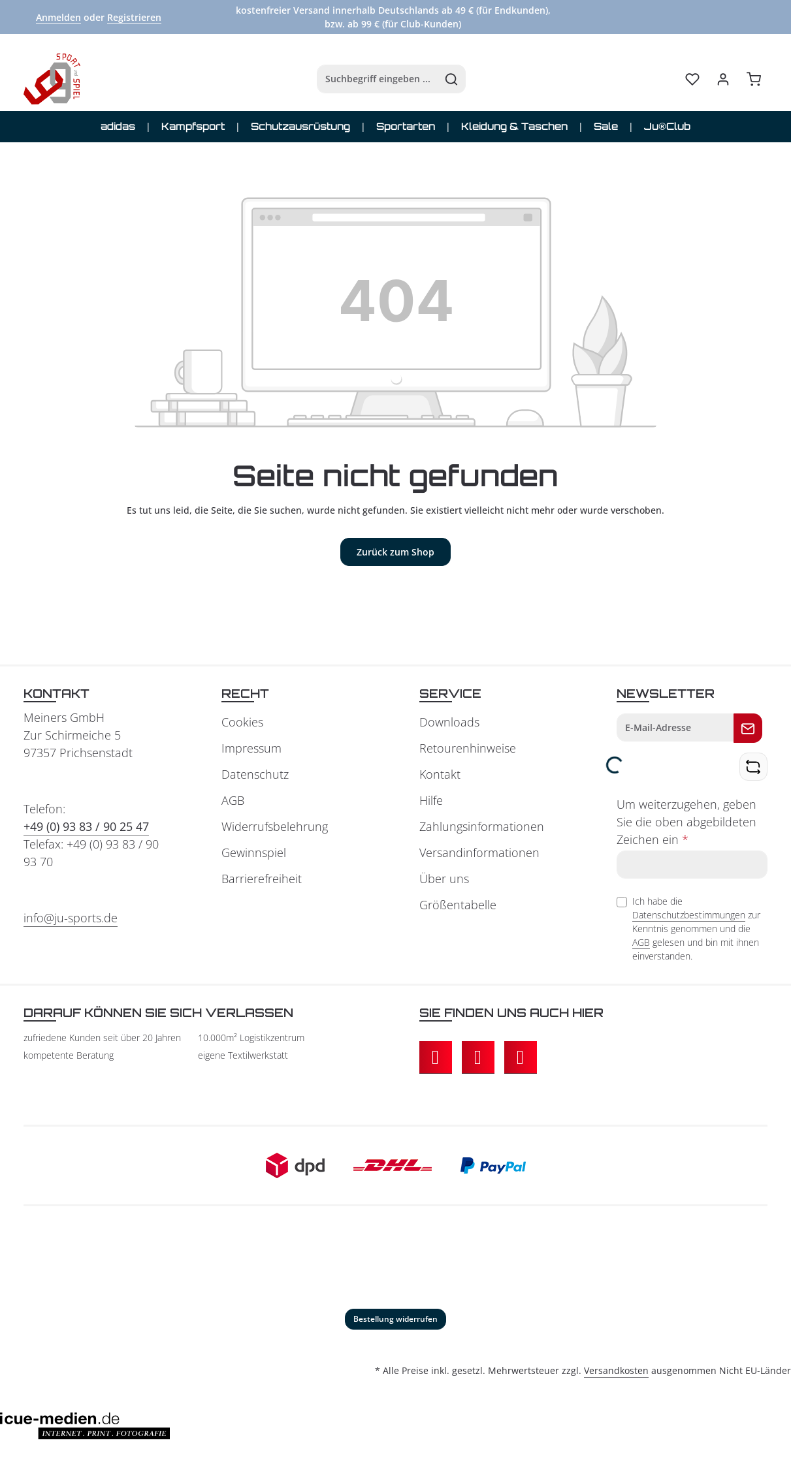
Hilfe (431, 801)
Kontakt (439, 775)
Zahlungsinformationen (481, 828)
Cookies (242, 723)
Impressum (251, 749)
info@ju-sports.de (71, 919)
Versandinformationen (479, 854)
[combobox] (366, 79)
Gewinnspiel (253, 854)
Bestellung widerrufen (395, 1320)
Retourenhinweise (467, 749)
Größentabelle (457, 906)
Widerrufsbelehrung (274, 828)
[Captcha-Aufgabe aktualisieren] (753, 768)
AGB (232, 801)
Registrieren (134, 17)
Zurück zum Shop (395, 553)
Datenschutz (255, 775)
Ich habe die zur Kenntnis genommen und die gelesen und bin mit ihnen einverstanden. (696, 929)
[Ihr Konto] (723, 80)
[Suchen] (441, 79)
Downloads (449, 723)
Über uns (444, 880)
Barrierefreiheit (261, 880)
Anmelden (58, 17)
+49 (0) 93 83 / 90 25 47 (86, 828)
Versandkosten (616, 1372)
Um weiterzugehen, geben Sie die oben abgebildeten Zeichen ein (686, 823)
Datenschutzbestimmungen (688, 916)
